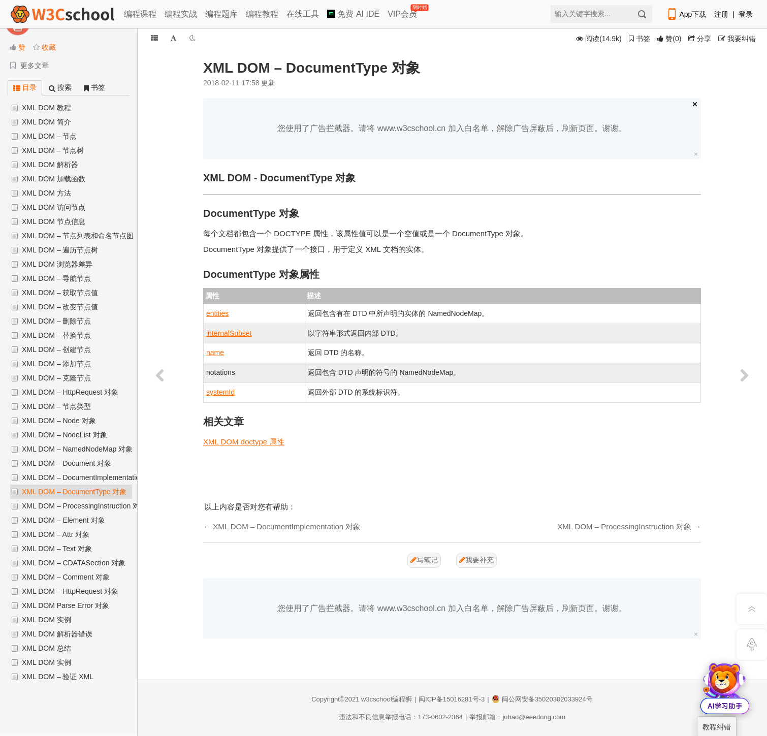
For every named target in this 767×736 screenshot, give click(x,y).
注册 (721, 14)
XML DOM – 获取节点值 (60, 293)
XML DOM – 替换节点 (56, 335)
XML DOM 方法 (46, 193)
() (669, 39)
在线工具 (302, 14)
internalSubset (229, 333)
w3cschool (376, 699)
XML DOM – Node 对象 (59, 421)
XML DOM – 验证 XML (57, 677)
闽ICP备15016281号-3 (452, 699)
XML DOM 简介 (46, 122)
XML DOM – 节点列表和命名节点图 (78, 236)
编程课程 (140, 14)
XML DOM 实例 (46, 620)
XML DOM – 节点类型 (56, 406)
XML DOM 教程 (46, 108)
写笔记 (424, 560)
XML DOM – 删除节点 (56, 321)
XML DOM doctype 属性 (243, 441)
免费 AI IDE (353, 14)
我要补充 (476, 560)
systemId (220, 392)
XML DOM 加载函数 (53, 179)
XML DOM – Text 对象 (57, 549)
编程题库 (221, 14)
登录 (746, 14)
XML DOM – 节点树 (53, 150)
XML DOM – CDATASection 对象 (73, 563)
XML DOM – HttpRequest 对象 (70, 392)
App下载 (686, 14)
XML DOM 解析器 (50, 165)
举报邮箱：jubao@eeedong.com (517, 717)
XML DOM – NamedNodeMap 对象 (77, 449)
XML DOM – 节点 (49, 136)
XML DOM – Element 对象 (63, 520)
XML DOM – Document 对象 (66, 463)
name (215, 352)
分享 (699, 39)
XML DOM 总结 (46, 648)
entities (217, 313)
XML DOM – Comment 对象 (66, 577)
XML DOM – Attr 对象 (55, 534)
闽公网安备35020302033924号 (542, 699)
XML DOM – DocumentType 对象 (74, 492)
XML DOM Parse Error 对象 (65, 605)
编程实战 (181, 14)
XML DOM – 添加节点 (56, 364)
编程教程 (262, 14)
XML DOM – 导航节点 (56, 278)
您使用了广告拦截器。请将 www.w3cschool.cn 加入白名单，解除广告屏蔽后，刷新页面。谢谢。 (451, 128)
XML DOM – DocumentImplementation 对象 (91, 477)
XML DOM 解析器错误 (57, 634)
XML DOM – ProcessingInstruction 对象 (84, 506)
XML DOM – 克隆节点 (56, 378)
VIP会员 (403, 12)
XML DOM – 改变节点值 (60, 307)
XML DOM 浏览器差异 (57, 264)
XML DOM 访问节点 (53, 207)
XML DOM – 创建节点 (56, 349)
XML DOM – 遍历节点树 (60, 250)
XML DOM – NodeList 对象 (64, 435)
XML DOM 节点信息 (53, 221)
